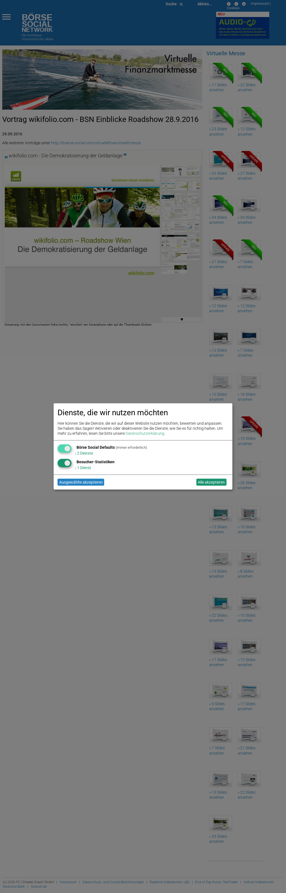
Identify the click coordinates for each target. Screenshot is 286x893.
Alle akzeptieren (211, 482)
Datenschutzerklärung (145, 433)
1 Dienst (82, 467)
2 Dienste (83, 453)
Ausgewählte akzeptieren (81, 482)
